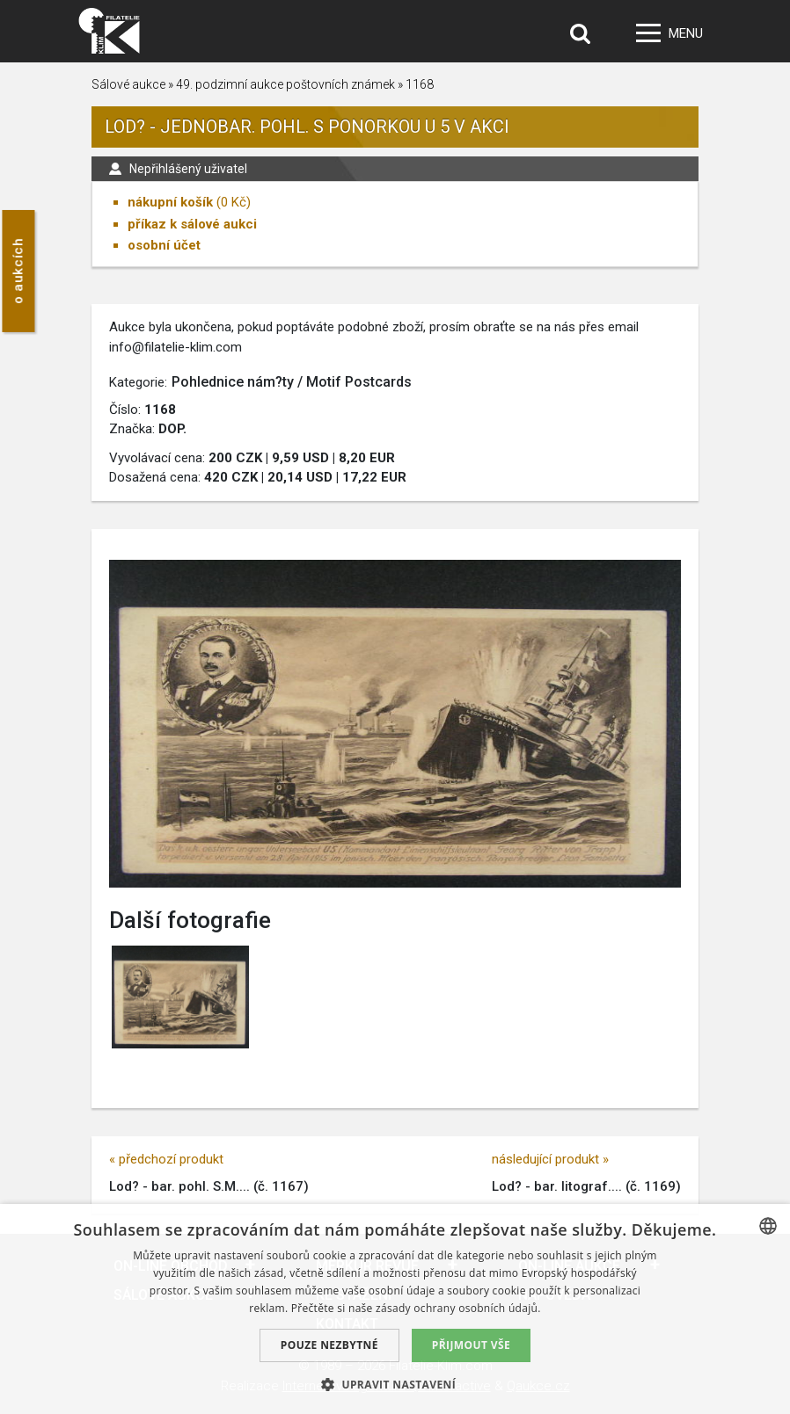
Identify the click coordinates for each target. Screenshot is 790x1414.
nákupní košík (170, 202)
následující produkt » (550, 1159)
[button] (395, 1384)
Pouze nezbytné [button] (329, 1345)
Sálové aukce (128, 84)
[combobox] (768, 1226)
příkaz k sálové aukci (192, 224)
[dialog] (395, 1309)
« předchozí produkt (166, 1159)
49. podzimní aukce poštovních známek (285, 84)
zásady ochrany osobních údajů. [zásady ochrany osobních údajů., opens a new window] (458, 1308)
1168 (420, 84)
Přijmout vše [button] (471, 1345)
